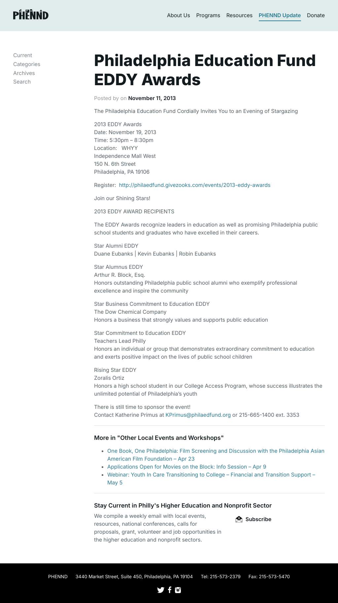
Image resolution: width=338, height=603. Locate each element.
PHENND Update (280, 15)
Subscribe (253, 519)
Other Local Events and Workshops (170, 438)
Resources (239, 15)
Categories (26, 64)
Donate (316, 15)
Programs (208, 15)
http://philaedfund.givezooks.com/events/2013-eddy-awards (195, 185)
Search (22, 81)
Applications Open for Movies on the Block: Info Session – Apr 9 (186, 466)
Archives (24, 73)
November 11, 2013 (152, 98)
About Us (178, 15)
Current (22, 55)
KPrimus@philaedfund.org (198, 414)
